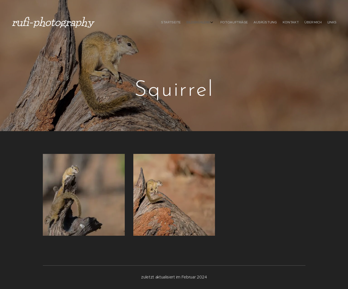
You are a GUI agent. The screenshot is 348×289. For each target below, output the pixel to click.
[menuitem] (299, 23)
